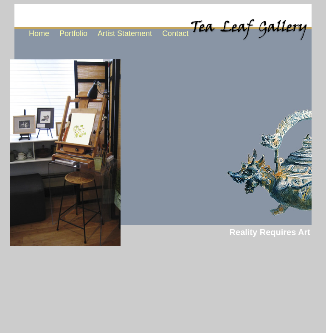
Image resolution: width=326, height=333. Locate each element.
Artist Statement (125, 33)
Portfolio (73, 33)
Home (39, 33)
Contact (175, 33)
